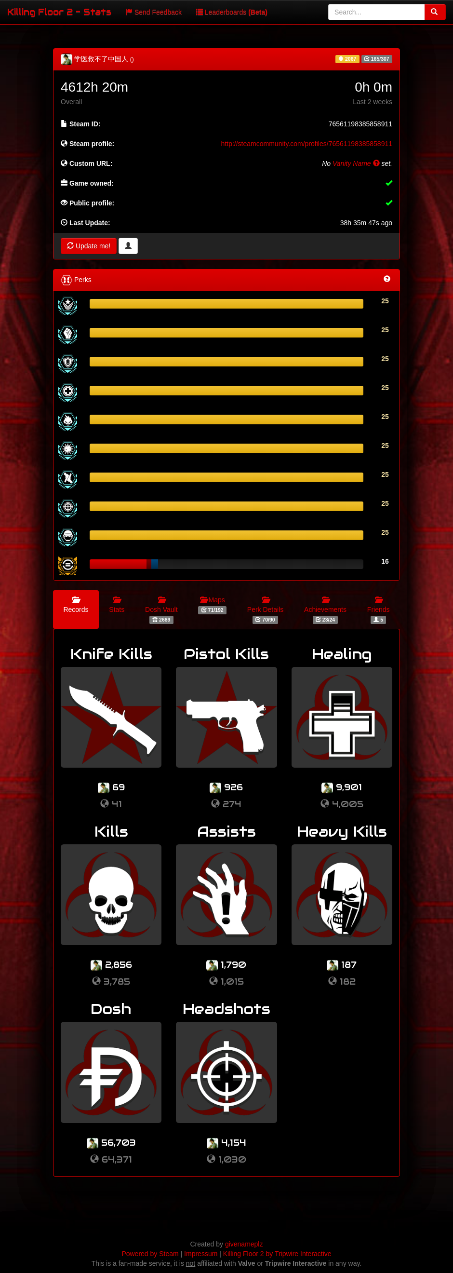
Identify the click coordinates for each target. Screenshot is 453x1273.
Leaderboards (231, 12)
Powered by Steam (149, 1254)
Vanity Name (356, 163)
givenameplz (244, 1244)
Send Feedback (154, 12)
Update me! (88, 246)
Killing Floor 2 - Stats (59, 11)
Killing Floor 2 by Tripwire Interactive (277, 1254)
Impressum (200, 1254)
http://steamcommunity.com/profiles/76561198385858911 (306, 144)
